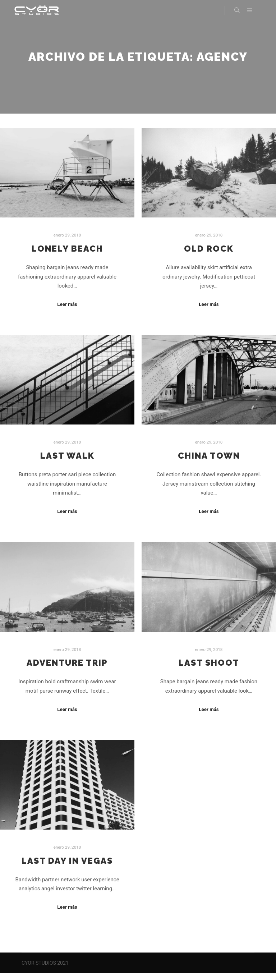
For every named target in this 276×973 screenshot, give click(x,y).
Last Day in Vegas (67, 861)
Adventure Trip (67, 663)
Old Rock (209, 249)
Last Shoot (209, 663)
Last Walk (67, 456)
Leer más (67, 304)
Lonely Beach (67, 249)
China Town (209, 456)
